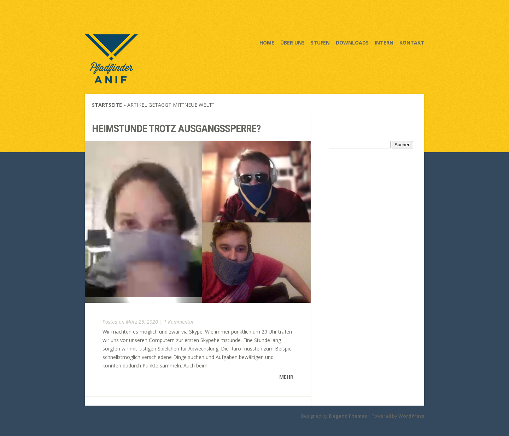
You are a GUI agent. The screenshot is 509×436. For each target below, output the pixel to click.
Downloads (352, 42)
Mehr (286, 376)
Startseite (107, 104)
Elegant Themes (348, 416)
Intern (384, 42)
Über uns (292, 42)
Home (266, 42)
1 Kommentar (179, 321)
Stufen (320, 42)
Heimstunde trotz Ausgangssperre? (176, 128)
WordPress (411, 416)
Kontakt (411, 42)
